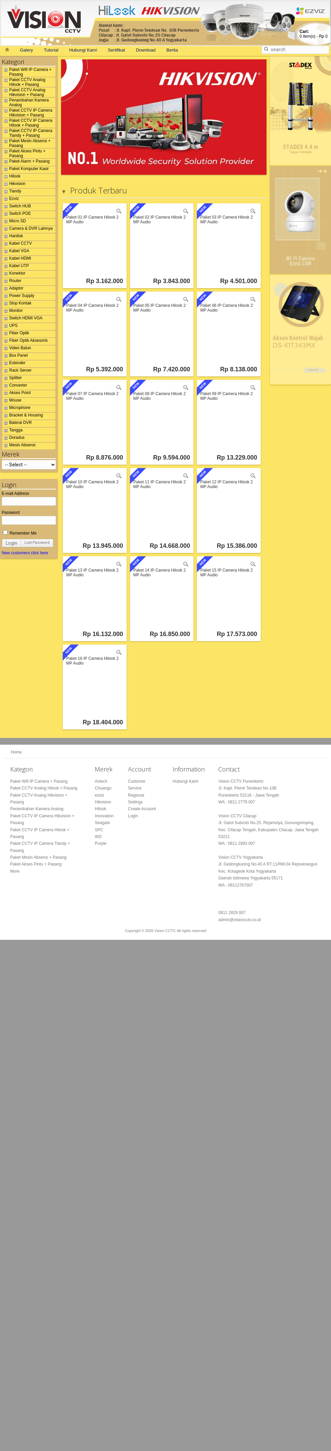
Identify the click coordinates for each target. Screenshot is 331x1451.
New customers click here (25, 553)
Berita (172, 50)
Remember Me (20, 533)
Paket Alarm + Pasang (26, 162)
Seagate (102, 822)
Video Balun (16, 349)
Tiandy (11, 192)
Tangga (12, 431)
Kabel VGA (15, 251)
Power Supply (18, 296)
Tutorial (51, 50)
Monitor (12, 311)
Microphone (16, 408)
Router (11, 281)
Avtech (101, 781)
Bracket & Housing (22, 416)
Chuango (103, 788)
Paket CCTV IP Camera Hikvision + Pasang (27, 112)
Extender (13, 363)
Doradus (13, 438)
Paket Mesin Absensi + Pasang (26, 143)
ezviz (99, 795)
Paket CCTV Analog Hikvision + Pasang (23, 92)
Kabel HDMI (16, 259)
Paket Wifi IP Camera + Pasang (27, 72)
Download (145, 50)
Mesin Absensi (18, 446)
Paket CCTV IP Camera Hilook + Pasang (27, 123)
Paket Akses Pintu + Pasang (23, 153)
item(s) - (313, 34)
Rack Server (17, 371)
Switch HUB (16, 207)
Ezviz (10, 199)
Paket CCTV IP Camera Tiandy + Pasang (27, 133)
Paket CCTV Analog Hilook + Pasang (23, 82)
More (14, 871)
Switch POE (16, 214)
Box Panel (15, 356)
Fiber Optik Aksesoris (25, 341)
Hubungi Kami (83, 50)
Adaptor (12, 289)
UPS (10, 326)
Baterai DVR (17, 423)
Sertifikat (116, 50)
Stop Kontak (16, 304)
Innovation (104, 816)
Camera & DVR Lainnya (27, 229)
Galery (26, 50)
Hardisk (12, 237)
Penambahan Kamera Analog (25, 102)
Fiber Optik (15, 334)
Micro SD (14, 222)
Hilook (11, 177)
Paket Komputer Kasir (25, 169)
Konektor (13, 274)
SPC (99, 829)
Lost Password (37, 542)
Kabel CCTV (17, 244)
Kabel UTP (15, 266)
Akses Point (16, 393)
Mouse (11, 401)
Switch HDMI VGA (22, 319)
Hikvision (13, 184)
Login (11, 543)
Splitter (12, 378)
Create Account (142, 808)
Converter (14, 386)
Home (16, 752)
